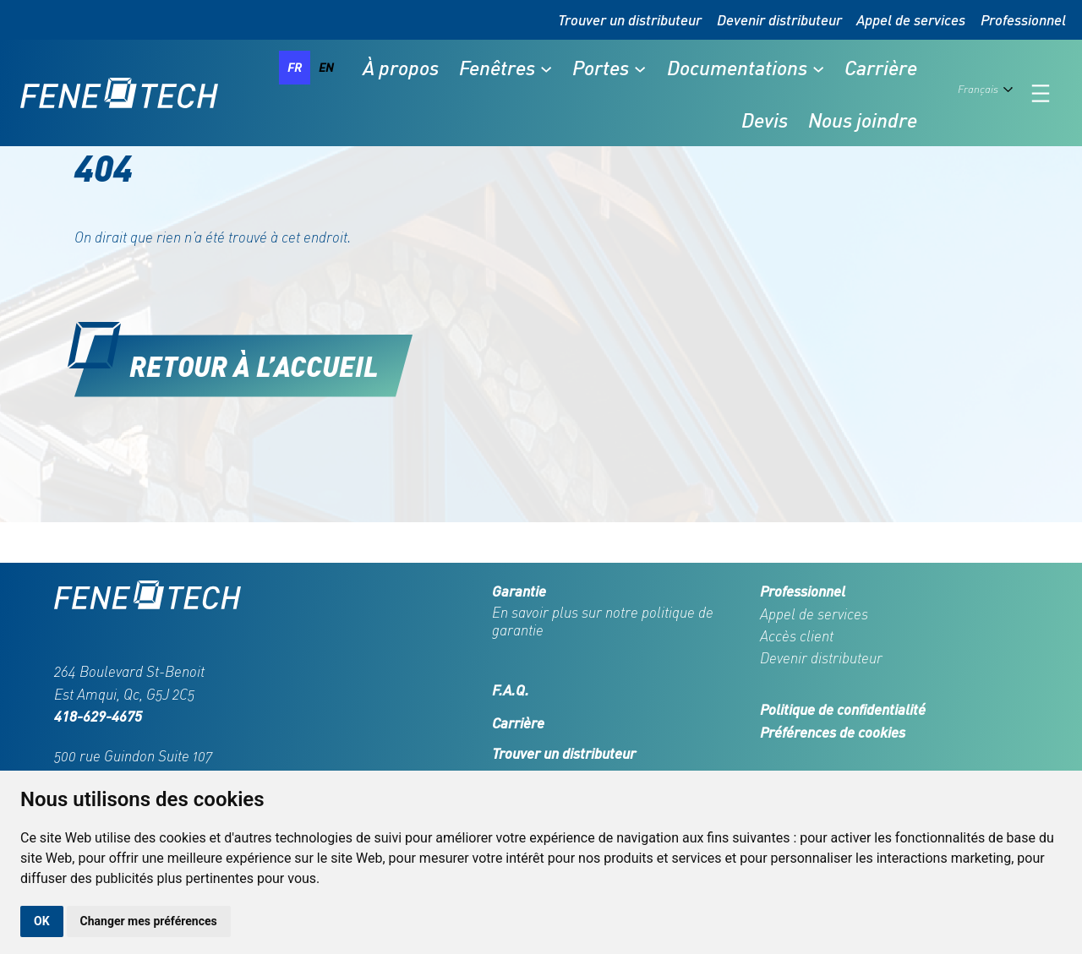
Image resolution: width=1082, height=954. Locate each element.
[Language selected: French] (988, 93)
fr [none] (294, 67)
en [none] (326, 67)
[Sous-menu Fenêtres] (546, 68)
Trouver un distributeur (630, 19)
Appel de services (910, 19)
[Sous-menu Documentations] (818, 68)
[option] (326, 67)
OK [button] (42, 921)
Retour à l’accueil (254, 365)
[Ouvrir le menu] (1040, 93)
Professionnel (1023, 19)
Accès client (796, 636)
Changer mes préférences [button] (148, 921)
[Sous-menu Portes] (640, 68)
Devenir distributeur (779, 19)
